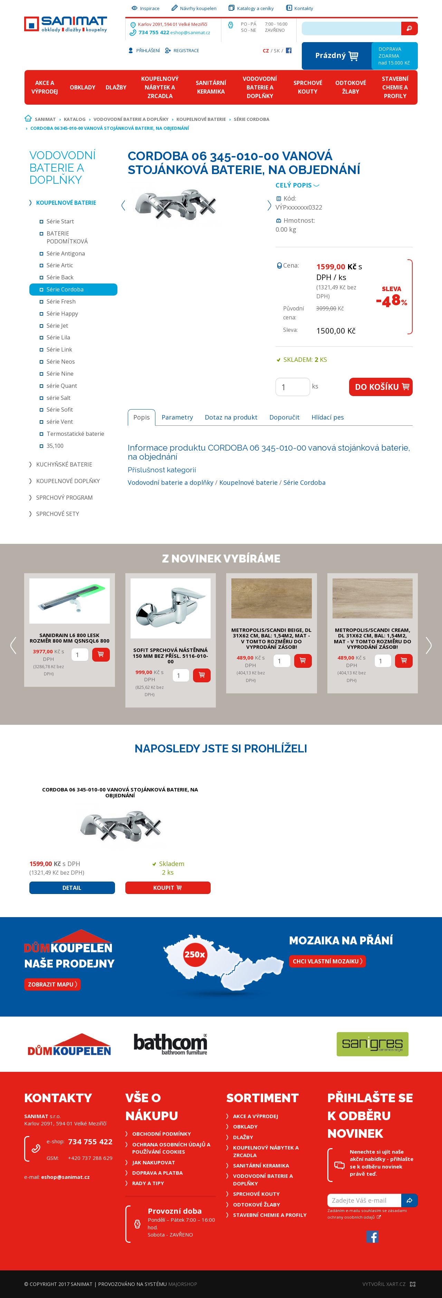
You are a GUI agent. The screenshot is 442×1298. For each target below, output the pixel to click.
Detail (72, 888)
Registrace (181, 50)
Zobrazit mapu (52, 984)
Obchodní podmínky (161, 1133)
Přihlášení (143, 50)
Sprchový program (64, 497)
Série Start (60, 221)
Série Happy (62, 313)
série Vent (60, 421)
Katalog (75, 119)
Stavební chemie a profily (395, 87)
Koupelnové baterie (201, 119)
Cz (266, 50)
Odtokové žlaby (350, 87)
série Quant (62, 386)
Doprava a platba (157, 1172)
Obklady (82, 87)
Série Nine (60, 373)
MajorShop (182, 1284)
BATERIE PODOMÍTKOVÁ (67, 237)
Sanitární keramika (211, 87)
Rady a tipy (148, 1183)
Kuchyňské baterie (64, 464)
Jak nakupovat (153, 1162)
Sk (277, 50)
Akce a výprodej (44, 87)
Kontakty (299, 7)
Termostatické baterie (75, 434)
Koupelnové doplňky (68, 481)
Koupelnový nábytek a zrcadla (160, 87)
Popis (141, 417)
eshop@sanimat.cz (190, 32)
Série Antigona (66, 253)
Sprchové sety (57, 514)
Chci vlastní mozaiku (327, 961)
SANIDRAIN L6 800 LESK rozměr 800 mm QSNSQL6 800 (69, 638)
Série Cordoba (251, 119)
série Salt (58, 398)
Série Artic (60, 265)
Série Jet (57, 325)
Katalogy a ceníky (251, 7)
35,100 (55, 446)
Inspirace (145, 7)
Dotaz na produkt (231, 417)
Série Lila (58, 337)
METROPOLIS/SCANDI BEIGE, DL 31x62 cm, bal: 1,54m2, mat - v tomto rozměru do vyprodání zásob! (271, 638)
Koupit (167, 888)
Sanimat (45, 119)
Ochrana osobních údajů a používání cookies (171, 1148)
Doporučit (284, 417)
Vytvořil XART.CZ (389, 1284)
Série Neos (61, 361)
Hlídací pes (327, 417)
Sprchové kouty (308, 87)
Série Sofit (60, 409)
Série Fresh (61, 301)
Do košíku (383, 386)
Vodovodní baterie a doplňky (260, 87)
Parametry (177, 417)
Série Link (59, 349)
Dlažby (116, 87)
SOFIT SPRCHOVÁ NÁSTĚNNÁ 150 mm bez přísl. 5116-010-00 (170, 655)
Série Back (60, 277)
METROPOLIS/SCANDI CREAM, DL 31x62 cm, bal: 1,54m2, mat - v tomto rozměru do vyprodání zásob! (372, 638)
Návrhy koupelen (194, 7)
